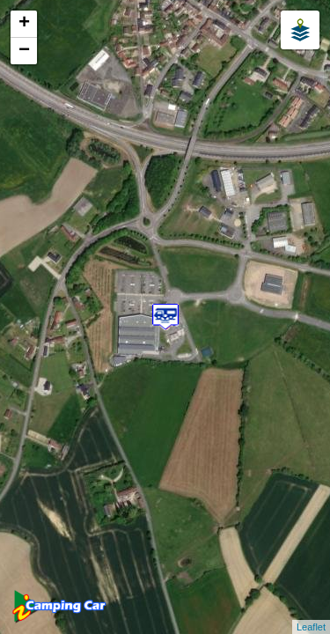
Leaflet (311, 627)
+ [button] (24, 24)
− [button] (24, 51)
